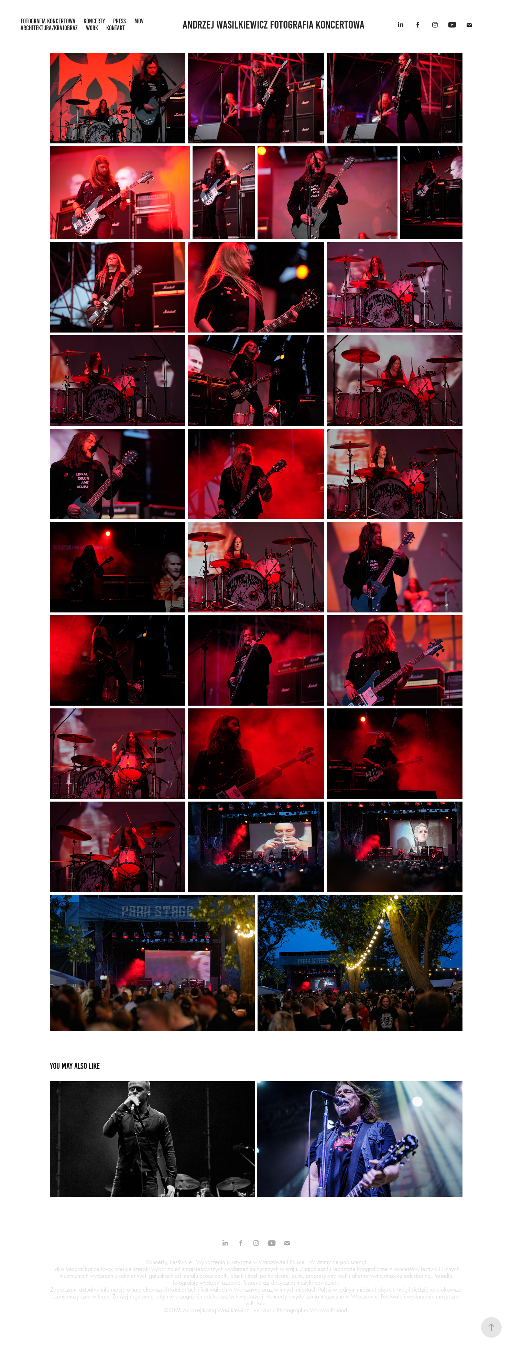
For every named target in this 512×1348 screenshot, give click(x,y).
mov (139, 21)
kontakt (115, 28)
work (92, 28)
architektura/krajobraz (49, 28)
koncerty (94, 21)
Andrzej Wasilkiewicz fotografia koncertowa (273, 25)
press (119, 21)
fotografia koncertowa (48, 21)
